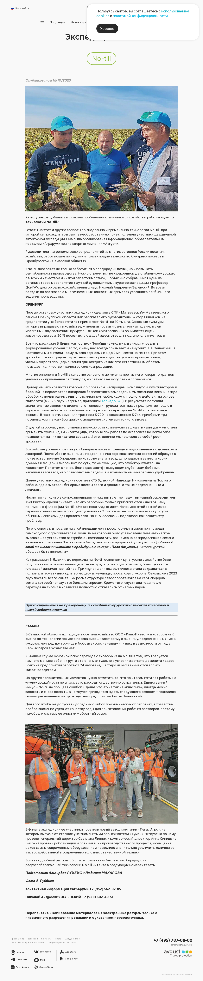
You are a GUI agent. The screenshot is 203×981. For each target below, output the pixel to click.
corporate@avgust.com (181, 945)
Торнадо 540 (112, 401)
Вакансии (33, 938)
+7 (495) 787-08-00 (173, 940)
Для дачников (72, 938)
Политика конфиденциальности (28, 942)
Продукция (57, 22)
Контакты (46, 938)
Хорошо (107, 28)
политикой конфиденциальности (140, 16)
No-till (101, 58)
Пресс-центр (17, 938)
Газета (57, 938)
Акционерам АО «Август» (62, 942)
